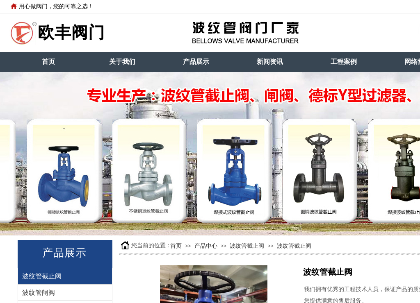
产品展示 (196, 61)
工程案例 (344, 61)
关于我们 (122, 61)
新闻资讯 (270, 61)
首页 (48, 61)
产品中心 (205, 246)
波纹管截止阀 (247, 246)
